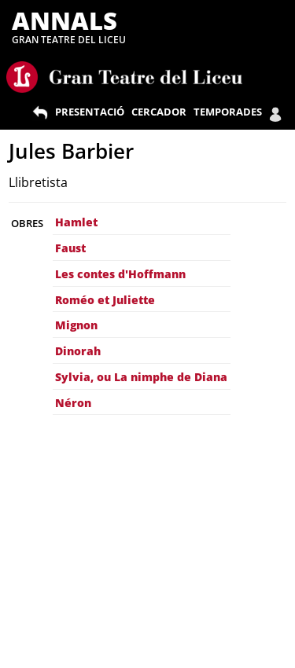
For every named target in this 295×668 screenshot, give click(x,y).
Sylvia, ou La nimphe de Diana (141, 376)
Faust (70, 247)
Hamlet (76, 222)
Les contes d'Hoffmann (120, 273)
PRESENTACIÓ (89, 112)
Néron (73, 402)
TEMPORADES (228, 112)
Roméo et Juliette (105, 299)
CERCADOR (158, 112)
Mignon (76, 324)
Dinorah (78, 350)
